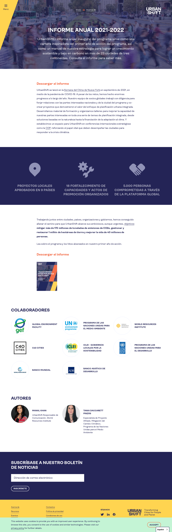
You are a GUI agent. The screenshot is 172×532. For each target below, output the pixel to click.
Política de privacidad (54, 511)
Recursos (15, 511)
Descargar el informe (53, 84)
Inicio (78, 10)
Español (160, 530)
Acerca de (91, 10)
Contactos (50, 507)
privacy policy (17, 528)
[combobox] (162, 529)
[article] (35, 326)
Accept (154, 525)
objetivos (129, 224)
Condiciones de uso (54, 515)
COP (48, 128)
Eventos (14, 515)
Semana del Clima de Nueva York (82, 90)
